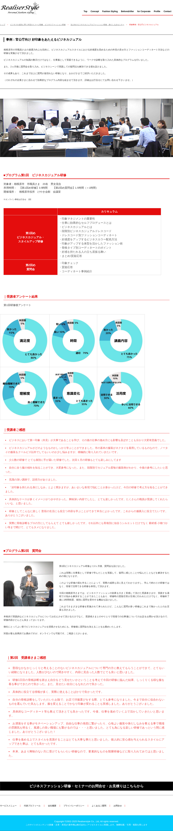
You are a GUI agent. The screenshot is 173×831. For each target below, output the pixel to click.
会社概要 (52, 806)
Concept (95, 11)
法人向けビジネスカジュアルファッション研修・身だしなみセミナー (97, 25)
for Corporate (144, 11)
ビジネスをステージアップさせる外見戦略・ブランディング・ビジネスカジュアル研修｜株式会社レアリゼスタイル (22, 7)
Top (85, 11)
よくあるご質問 (99, 806)
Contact (167, 11)
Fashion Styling (110, 11)
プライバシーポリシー (73, 806)
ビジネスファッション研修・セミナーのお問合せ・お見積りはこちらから (86, 786)
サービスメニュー (8, 806)
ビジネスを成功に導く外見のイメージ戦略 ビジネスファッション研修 (38, 25)
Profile (157, 11)
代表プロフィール (32, 806)
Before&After (127, 11)
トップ (2, 25)
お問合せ (117, 806)
